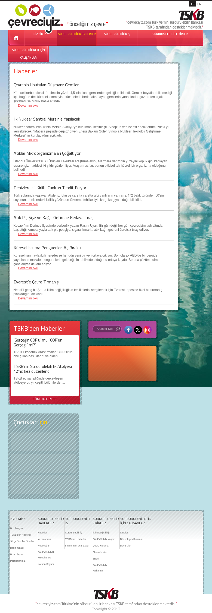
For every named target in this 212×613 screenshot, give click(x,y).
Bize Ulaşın (16, 554)
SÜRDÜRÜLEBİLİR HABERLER (77, 34)
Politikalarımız (18, 561)
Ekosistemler (100, 552)
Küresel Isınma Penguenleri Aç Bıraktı (47, 247)
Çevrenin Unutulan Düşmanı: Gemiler (46, 84)
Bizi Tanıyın (16, 528)
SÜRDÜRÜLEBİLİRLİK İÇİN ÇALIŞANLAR (28, 54)
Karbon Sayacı (46, 564)
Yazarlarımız (44, 539)
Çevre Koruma (101, 545)
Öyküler (43, 463)
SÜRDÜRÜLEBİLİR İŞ (117, 34)
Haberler (42, 532)
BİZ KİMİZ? (17, 519)
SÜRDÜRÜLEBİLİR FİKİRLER (170, 34)
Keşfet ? (43, 441)
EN (199, 4)
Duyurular (125, 545)
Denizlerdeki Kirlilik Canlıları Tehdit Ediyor (50, 187)
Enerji (96, 558)
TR (193, 4)
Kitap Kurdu (43, 484)
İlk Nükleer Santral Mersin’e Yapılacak (47, 119)
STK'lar (124, 532)
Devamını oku (28, 106)
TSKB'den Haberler (20, 534)
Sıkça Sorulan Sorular (22, 541)
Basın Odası (17, 547)
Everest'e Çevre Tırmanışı (36, 282)
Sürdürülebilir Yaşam (104, 539)
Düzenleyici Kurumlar (131, 539)
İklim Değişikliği (101, 532)
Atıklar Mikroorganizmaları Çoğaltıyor (47, 153)
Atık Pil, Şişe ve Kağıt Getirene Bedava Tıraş (53, 217)
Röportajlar (44, 545)
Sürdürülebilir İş (73, 532)
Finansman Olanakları (77, 545)
